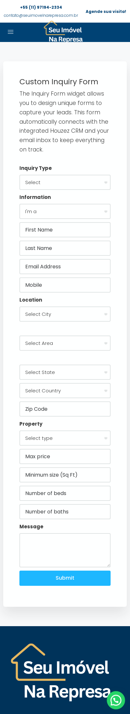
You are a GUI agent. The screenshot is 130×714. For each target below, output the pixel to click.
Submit (65, 578)
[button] (118, 707)
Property (30, 423)
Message (31, 526)
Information (35, 197)
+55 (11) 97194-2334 (41, 7)
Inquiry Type (35, 168)
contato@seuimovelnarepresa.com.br (41, 15)
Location (30, 299)
